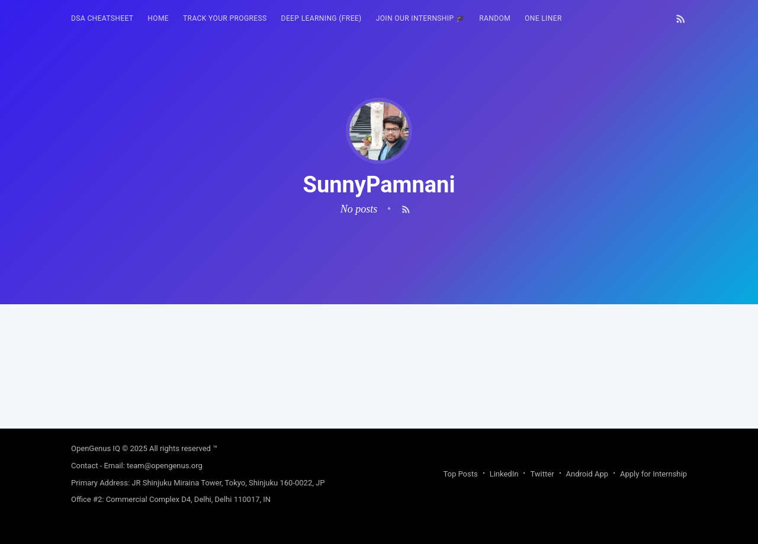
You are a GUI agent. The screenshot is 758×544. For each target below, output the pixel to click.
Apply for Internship (653, 473)
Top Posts (460, 473)
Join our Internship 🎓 (420, 18)
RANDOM (494, 18)
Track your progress (225, 18)
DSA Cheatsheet (102, 18)
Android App (587, 473)
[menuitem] (102, 18)
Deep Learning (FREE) (321, 18)
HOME (158, 18)
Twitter (542, 473)
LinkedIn (504, 473)
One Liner (543, 18)
